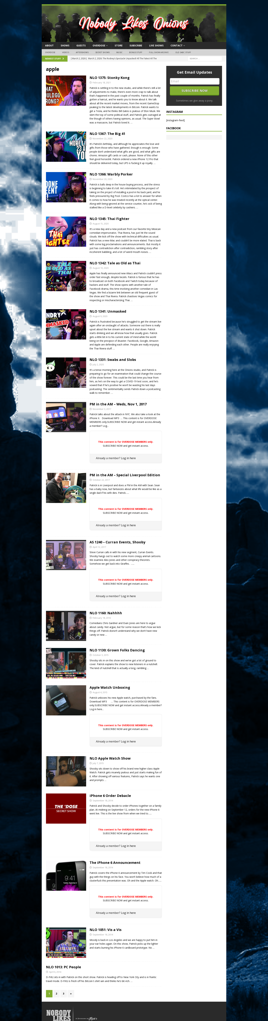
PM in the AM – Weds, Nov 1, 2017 (118, 404)
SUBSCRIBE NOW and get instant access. (126, 445)
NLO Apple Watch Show (110, 758)
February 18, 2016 (102, 617)
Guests (81, 45)
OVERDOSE (99, 45)
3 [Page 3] (63, 993)
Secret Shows (102, 52)
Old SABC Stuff (183, 52)
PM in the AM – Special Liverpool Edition (125, 475)
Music (119, 52)
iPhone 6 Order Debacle (110, 795)
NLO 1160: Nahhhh (106, 613)
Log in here (128, 458)
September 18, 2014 (103, 800)
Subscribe (136, 45)
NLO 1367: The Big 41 (107, 133)
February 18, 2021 (102, 82)
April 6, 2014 (55, 971)
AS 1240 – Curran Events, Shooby (117, 542)
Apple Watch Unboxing (110, 687)
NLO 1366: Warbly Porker (111, 174)
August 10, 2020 (101, 267)
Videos (65, 52)
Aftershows (82, 52)
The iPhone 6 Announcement (115, 862)
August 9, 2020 (100, 316)
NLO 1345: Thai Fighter (109, 218)
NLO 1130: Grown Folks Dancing (117, 650)
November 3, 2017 (102, 409)
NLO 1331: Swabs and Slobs (113, 359)
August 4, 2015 (100, 692)
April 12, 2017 (99, 547)
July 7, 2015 (98, 763)
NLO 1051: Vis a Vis (106, 929)
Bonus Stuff (135, 52)
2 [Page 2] (56, 993)
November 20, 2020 (102, 179)
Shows (65, 45)
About (49, 45)
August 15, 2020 (101, 223)
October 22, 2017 (101, 479)
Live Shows (156, 45)
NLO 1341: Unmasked (108, 311)
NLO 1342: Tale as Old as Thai (115, 263)
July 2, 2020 (98, 364)
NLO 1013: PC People (63, 967)
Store (119, 45)
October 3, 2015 (101, 655)
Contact (177, 45)
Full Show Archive (158, 52)
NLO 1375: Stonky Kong (110, 77)
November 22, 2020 (102, 138)
